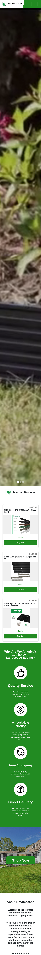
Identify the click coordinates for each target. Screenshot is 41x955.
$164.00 (33, 554)
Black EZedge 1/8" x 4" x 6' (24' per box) (20, 558)
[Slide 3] (23, 482)
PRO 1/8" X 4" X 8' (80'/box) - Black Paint (20, 511)
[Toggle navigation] (34, 4)
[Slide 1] (18, 482)
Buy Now (20, 543)
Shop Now (20, 860)
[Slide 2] (21, 482)
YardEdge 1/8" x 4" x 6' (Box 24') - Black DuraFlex (19, 605)
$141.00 (33, 601)
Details (20, 538)
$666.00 (33, 507)
